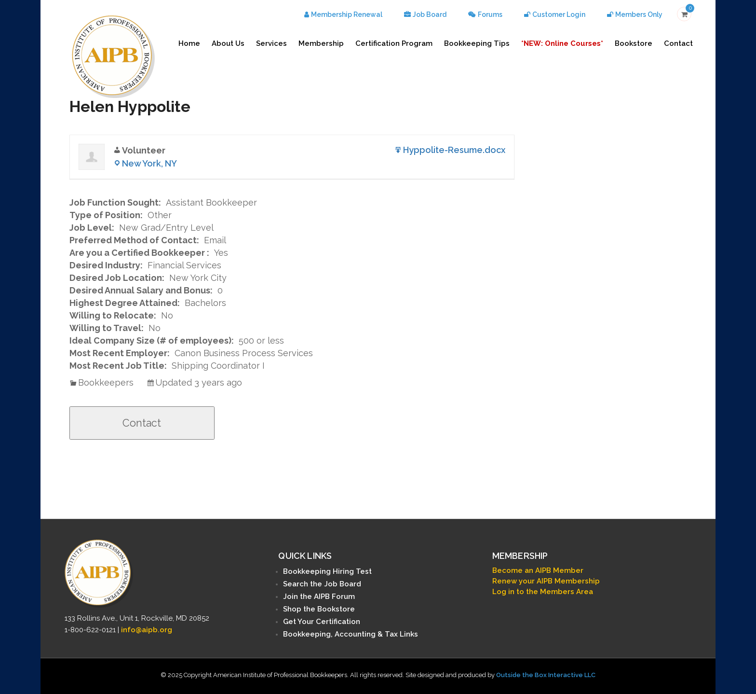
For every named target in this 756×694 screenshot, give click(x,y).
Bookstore (633, 43)
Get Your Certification (321, 621)
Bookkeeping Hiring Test (327, 571)
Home (189, 43)
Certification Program (393, 43)
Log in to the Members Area (542, 591)
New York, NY (149, 163)
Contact (678, 43)
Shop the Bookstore (319, 609)
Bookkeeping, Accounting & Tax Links (350, 634)
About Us (228, 43)
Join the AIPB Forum (319, 596)
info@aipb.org (146, 629)
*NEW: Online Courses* (562, 43)
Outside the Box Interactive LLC (545, 675)
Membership (321, 43)
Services (271, 43)
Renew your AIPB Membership (546, 581)
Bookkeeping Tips (477, 43)
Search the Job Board (322, 584)
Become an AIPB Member (537, 570)
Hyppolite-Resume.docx (454, 150)
